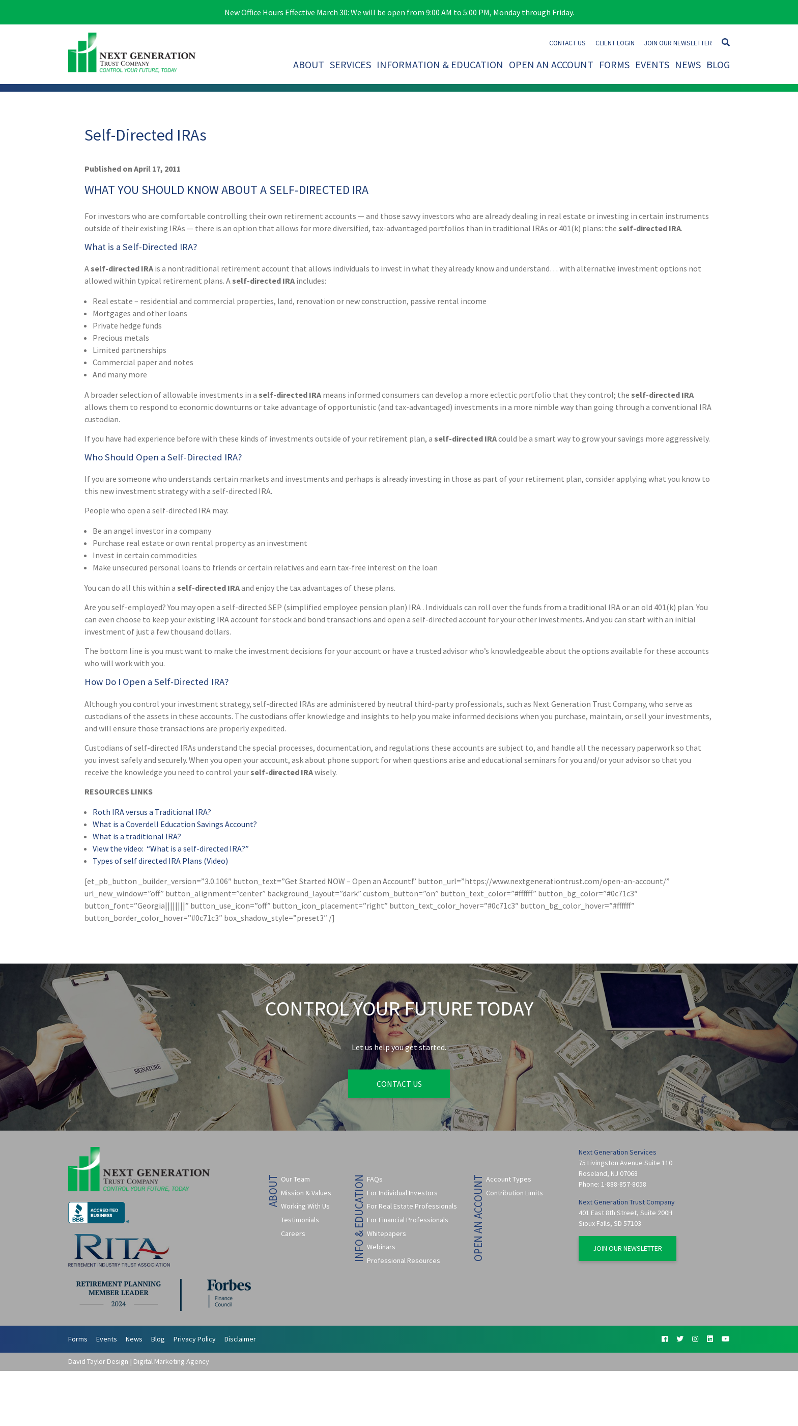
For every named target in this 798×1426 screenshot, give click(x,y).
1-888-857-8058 (623, 1184)
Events (652, 64)
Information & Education (440, 64)
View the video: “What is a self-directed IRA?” (171, 848)
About (308, 64)
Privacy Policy (195, 1338)
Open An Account (551, 64)
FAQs (375, 1179)
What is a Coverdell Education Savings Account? (175, 824)
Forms (614, 64)
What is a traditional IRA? (137, 836)
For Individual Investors (402, 1192)
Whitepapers (386, 1233)
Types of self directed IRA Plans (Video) (160, 861)
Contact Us (567, 43)
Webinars (381, 1246)
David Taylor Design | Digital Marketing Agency (138, 1361)
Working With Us (305, 1206)
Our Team (295, 1179)
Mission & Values (306, 1192)
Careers (293, 1233)
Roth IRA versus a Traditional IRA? (152, 812)
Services (350, 64)
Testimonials (300, 1219)
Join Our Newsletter (678, 43)
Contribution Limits (514, 1192)
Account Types (508, 1179)
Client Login (615, 43)
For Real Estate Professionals (412, 1206)
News (688, 64)
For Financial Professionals (407, 1219)
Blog (718, 64)
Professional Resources (403, 1260)
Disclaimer (240, 1338)
